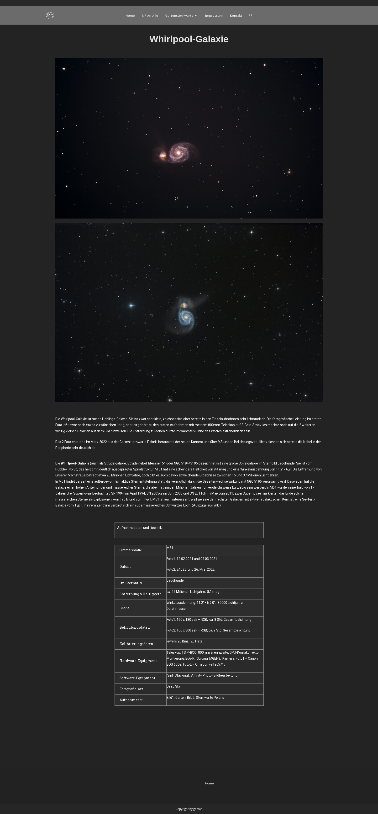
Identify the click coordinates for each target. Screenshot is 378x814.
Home (209, 732)
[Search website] (251, 15)
